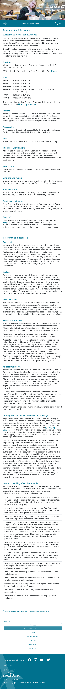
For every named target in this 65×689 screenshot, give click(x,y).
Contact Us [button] (32, 648)
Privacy (6, 679)
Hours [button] (33, 633)
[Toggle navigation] (58, 23)
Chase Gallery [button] (33, 644)
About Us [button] (33, 625)
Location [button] (33, 640)
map (54, 71)
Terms (15, 679)
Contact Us (7, 665)
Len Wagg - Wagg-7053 (20, 611)
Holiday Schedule (27, 104)
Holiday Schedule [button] (32, 637)
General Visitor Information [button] (32, 629)
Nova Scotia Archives (30, 23)
